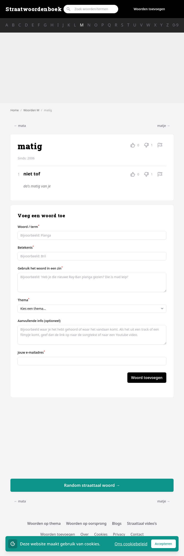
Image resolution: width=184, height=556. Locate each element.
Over (84, 534)
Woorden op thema (44, 523)
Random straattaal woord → (92, 485)
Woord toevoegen (146, 377)
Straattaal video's (142, 523)
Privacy (119, 534)
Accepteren (165, 545)
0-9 (176, 25)
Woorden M (31, 110)
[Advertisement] (92, 67)
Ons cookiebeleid (130, 544)
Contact (137, 534)
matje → (163, 125)
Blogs (116, 523)
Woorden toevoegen (149, 9)
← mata (20, 125)
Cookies (101, 534)
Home (14, 110)
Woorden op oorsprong (86, 523)
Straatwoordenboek (33, 9)
